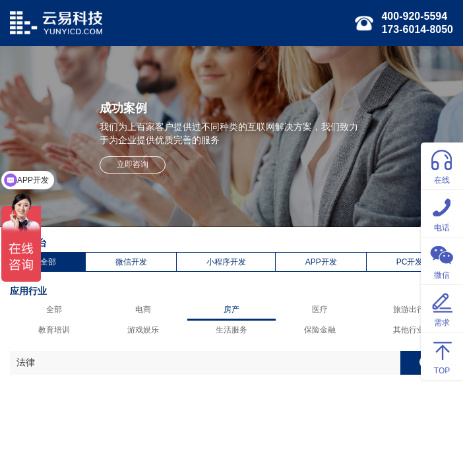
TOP (441, 355)
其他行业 (409, 329)
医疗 (320, 309)
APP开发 (321, 262)
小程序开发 (226, 262)
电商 (143, 309)
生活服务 (231, 329)
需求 (441, 307)
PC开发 (409, 262)
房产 (231, 309)
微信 (441, 260)
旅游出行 (409, 309)
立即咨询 (132, 164)
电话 (441, 212)
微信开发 (131, 262)
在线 (441, 165)
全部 (48, 262)
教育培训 (54, 329)
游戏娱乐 (143, 329)
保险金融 (320, 329)
